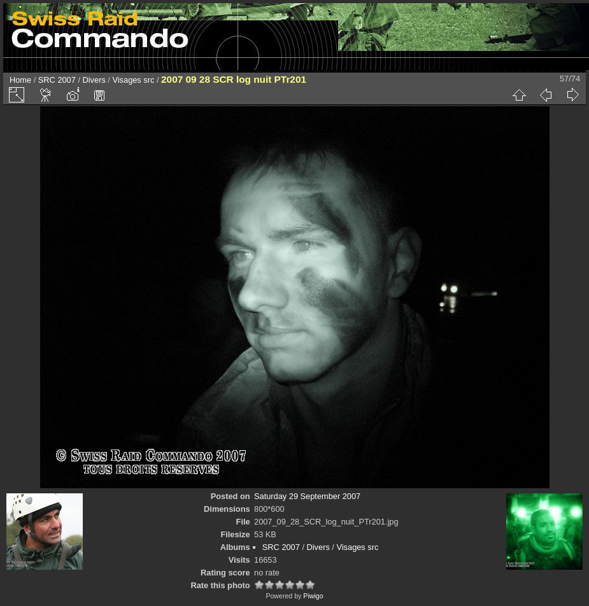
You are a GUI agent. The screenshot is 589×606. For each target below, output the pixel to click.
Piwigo (313, 596)
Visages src (133, 80)
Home (20, 80)
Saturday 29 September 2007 (307, 496)
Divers (94, 80)
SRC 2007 (57, 80)
